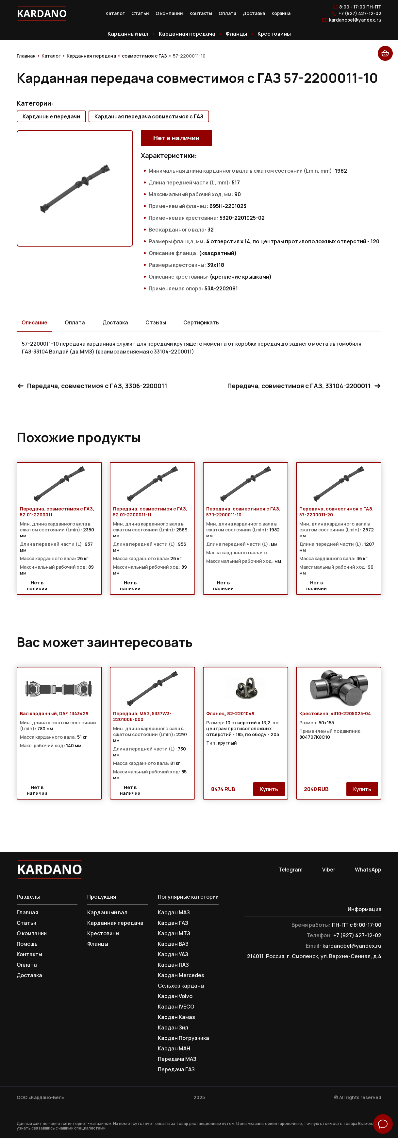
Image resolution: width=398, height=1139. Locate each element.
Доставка (254, 13)
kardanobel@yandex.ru (355, 20)
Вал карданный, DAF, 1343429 (54, 714)
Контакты (201, 13)
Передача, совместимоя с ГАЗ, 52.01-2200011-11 (150, 512)
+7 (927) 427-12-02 (360, 13)
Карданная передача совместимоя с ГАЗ (148, 116)
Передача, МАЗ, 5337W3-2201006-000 (142, 717)
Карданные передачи (51, 116)
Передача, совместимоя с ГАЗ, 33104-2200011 (301, 386)
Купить (269, 789)
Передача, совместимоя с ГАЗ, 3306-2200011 (95, 386)
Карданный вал (128, 33)
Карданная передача (187, 33)
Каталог (115, 13)
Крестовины (274, 33)
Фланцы (236, 33)
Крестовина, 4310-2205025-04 (335, 714)
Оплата (227, 13)
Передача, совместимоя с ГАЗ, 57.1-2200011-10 (243, 512)
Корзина (281, 13)
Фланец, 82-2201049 (230, 714)
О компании (169, 13)
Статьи (140, 13)
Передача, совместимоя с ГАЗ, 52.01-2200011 (57, 512)
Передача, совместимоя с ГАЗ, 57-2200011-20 (336, 512)
